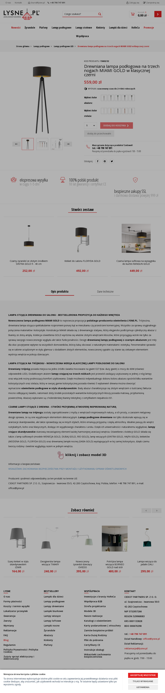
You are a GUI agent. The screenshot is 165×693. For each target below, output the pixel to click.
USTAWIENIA (143, 687)
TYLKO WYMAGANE (143, 681)
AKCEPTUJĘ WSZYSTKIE (143, 675)
